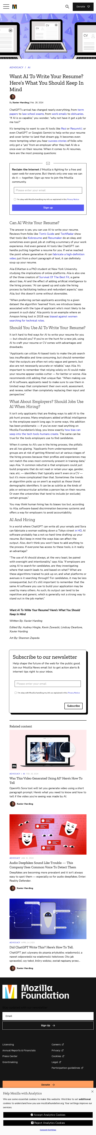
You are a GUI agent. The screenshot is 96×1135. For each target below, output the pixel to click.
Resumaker (55, 238)
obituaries (77, 114)
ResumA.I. (76, 128)
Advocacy (16, 67)
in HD (78, 530)
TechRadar (67, 234)
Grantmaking (10, 1062)
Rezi (63, 128)
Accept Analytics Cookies (49, 1116)
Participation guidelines (66, 1067)
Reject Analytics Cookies (49, 1124)
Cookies (56, 1056)
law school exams (33, 114)
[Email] (48, 1016)
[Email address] (48, 190)
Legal (55, 1062)
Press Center (10, 1056)
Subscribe (73, 706)
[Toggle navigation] (6, 6)
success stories (57, 141)
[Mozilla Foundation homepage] (14, 7)
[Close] (92, 1092)
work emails (59, 114)
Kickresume (35, 238)
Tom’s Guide (46, 234)
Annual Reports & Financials (19, 1050)
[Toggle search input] (67, 7)
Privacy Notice (73, 199)
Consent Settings (48, 1131)
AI (29, 67)
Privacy (56, 1050)
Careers (56, 1044)
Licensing (8, 1044)
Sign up (48, 207)
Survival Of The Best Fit (54, 277)
